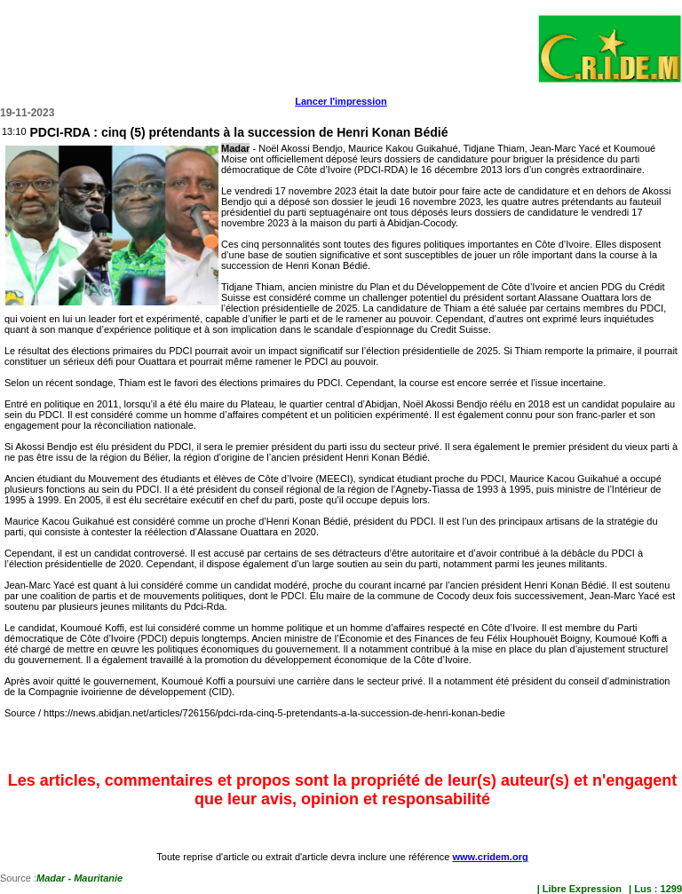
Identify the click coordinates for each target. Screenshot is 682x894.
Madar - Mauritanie (79, 878)
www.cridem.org (489, 856)
